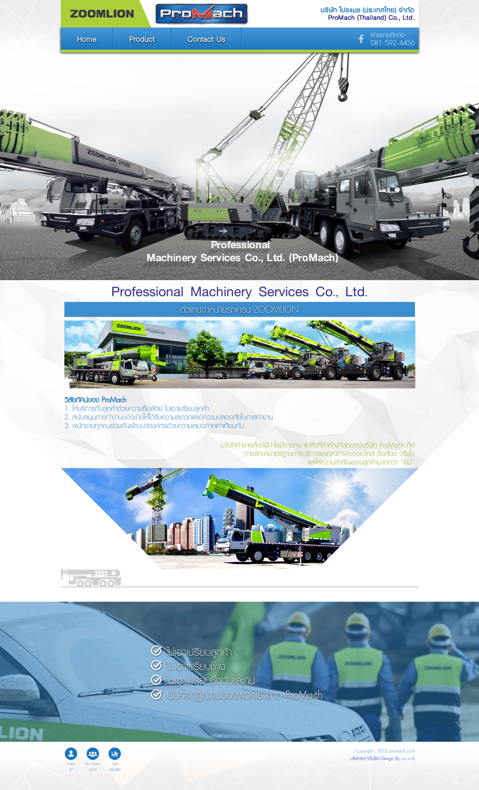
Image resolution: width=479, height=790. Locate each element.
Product (142, 39)
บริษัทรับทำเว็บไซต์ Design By (375, 758)
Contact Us (206, 39)
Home (86, 39)
